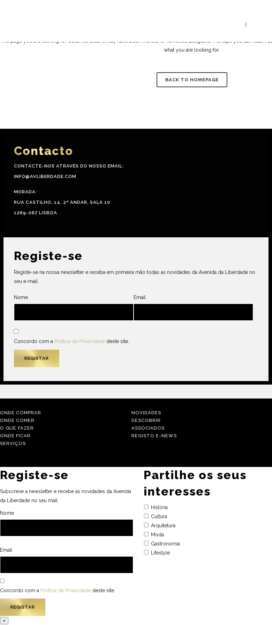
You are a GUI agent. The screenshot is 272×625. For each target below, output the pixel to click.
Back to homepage (192, 79)
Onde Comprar (20, 412)
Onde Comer (17, 420)
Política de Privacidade (79, 341)
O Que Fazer (17, 428)
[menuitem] (265, 318)
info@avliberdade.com (45, 176)
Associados (148, 428)
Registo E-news (154, 435)
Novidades (146, 412)
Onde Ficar (15, 435)
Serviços (13, 443)
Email (193, 308)
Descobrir (146, 420)
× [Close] (4, 620)
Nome (74, 308)
